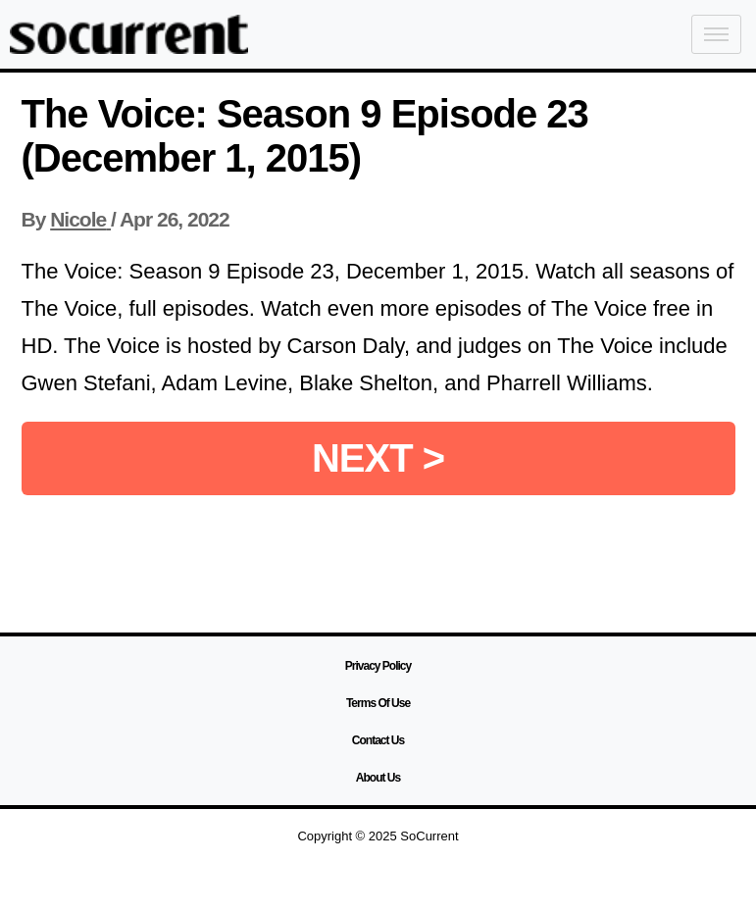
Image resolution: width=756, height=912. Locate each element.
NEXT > (378, 458)
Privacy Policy (378, 666)
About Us (378, 778)
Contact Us (378, 740)
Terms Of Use (378, 703)
